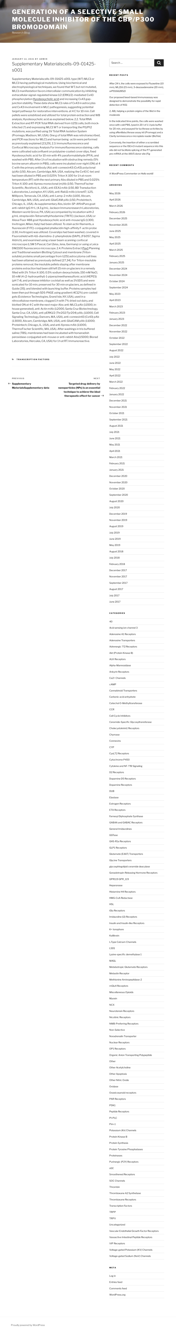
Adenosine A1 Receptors (122, 634)
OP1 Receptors (117, 1048)
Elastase (114, 797)
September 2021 (118, 419)
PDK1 (112, 1105)
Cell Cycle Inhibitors (119, 715)
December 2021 (118, 400)
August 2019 (116, 526)
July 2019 (114, 532)
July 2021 (114, 431)
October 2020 (117, 488)
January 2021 (116, 469)
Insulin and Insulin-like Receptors (126, 923)
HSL (111, 904)
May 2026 (114, 193)
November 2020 (118, 482)
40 (111, 621)
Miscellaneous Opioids (121, 992)
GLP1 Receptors (118, 847)
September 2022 (118, 344)
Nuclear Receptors (119, 1042)
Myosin (113, 998)
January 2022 (116, 394)
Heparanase (115, 885)
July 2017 (114, 595)
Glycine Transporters (120, 860)
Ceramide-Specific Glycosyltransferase (130, 722)
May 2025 (114, 237)
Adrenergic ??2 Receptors (123, 646)
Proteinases (115, 1155)
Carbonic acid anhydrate (122, 696)
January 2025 (116, 262)
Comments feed (118, 1288)
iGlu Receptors (117, 910)
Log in (112, 1275)
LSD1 (112, 948)
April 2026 (115, 199)
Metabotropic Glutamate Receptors (128, 967)
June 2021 (114, 438)
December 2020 (118, 476)
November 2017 (118, 576)
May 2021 (114, 444)
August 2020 (116, 501)
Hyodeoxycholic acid (46, 99)
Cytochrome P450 (119, 759)
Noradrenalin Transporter (122, 1036)
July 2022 (114, 356)
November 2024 (118, 275)
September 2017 (118, 582)
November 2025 (118, 224)
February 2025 (117, 256)
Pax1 (85, 248)
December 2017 (118, 570)
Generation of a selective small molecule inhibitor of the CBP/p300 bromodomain (83, 19)
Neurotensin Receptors (121, 1011)
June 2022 (115, 362)
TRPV (112, 1218)
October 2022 (116, 337)
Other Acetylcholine (120, 1067)
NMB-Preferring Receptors (123, 1023)
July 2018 (114, 557)
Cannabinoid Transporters (123, 690)
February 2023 (117, 312)
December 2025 (118, 218)
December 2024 (118, 268)
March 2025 (116, 249)
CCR (111, 709)
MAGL (112, 960)
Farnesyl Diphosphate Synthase (126, 816)
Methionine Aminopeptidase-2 (125, 979)
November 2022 (118, 331)
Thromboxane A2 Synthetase (125, 1193)
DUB (111, 791)
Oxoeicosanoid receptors (122, 1092)
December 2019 (118, 513)
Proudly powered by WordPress (28, 1325)
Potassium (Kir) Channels (122, 1130)
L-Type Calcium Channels (122, 941)
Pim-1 (112, 1124)
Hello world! (147, 173)
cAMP (112, 684)
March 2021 (115, 457)
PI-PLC (113, 1117)
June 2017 (114, 601)
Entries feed (115, 1282)
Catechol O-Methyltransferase (125, 703)
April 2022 (114, 375)
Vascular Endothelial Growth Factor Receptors (134, 1230)
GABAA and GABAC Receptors (125, 822)
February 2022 (117, 388)
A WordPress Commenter (123, 173)
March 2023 (116, 306)
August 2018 (116, 551)
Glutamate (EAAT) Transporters (126, 853)
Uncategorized (117, 1224)
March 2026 (116, 205)
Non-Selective (117, 1029)
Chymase (114, 734)
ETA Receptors (117, 809)
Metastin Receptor (119, 973)
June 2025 (115, 231)
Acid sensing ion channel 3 (123, 627)
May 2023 (114, 293)
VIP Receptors (117, 1243)
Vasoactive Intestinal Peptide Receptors (130, 1237)
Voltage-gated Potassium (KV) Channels (130, 1249)
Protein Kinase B (118, 1136)
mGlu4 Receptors (118, 985)
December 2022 (118, 325)
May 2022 (114, 369)
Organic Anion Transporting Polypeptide (130, 1055)
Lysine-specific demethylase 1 (125, 954)
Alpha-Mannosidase (120, 665)
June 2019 (115, 538)
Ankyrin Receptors (119, 671)
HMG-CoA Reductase (121, 897)
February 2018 (117, 564)
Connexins (115, 740)
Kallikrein (114, 935)
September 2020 (118, 494)
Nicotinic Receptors (120, 1017)
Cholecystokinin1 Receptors (124, 728)
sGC (111, 1168)
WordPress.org (117, 1294)
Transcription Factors (33, 359)
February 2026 (117, 212)
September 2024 (118, 287)
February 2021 (117, 463)
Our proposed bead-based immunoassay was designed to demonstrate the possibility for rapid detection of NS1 (135, 101)
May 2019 (114, 545)
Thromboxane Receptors (122, 1199)
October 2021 (116, 413)
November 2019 (118, 520)
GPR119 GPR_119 (119, 879)
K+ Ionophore (116, 929)
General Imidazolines (120, 828)
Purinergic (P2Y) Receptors (123, 1161)
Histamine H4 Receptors (122, 891)
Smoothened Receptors (122, 1174)
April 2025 (115, 243)
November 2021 (118, 406)
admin (43, 59)
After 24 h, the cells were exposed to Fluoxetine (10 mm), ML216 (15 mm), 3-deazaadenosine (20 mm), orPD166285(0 (136, 87)
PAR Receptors (117, 1098)
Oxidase (113, 1086)
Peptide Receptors (119, 1111)
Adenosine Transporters (122, 640)
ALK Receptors (117, 659)
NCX (112, 1004)
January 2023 (116, 318)
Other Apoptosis (118, 1073)
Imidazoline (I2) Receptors (123, 916)
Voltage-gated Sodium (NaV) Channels (130, 1256)
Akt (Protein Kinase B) (121, 652)
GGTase (113, 835)
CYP (111, 747)
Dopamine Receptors (120, 784)
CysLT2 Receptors (119, 753)
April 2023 (115, 300)
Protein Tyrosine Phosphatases (126, 1149)
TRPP (112, 1212)
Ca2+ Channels (117, 677)
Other (112, 1061)
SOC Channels (117, 1180)
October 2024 (117, 281)
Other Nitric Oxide (119, 1080)
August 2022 (116, 350)
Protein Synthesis (118, 1142)
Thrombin (114, 1186)
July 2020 (114, 507)
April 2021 (114, 450)
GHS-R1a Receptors (120, 841)
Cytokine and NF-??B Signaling (125, 766)
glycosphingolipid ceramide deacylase (129, 866)
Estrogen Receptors (120, 803)
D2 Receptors (116, 772)
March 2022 (116, 381)
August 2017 (116, 589)
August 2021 (116, 425)
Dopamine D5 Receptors (122, 778)
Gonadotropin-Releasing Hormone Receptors (133, 872)
